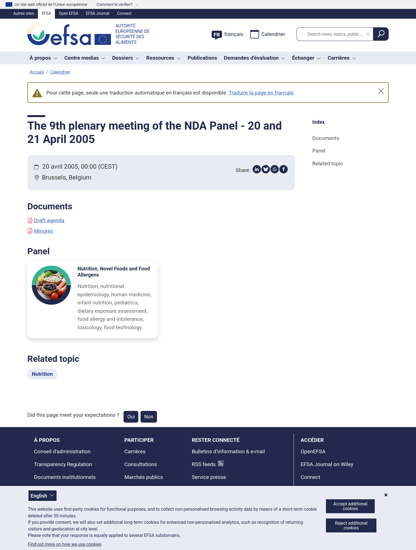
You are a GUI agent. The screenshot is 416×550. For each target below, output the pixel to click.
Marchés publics (143, 477)
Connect (124, 13)
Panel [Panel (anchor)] (318, 150)
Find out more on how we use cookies (64, 544)
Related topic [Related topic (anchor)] (327, 163)
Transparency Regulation (63, 464)
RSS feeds (204, 464)
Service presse (209, 477)
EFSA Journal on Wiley (327, 464)
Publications (202, 58)
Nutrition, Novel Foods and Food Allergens (114, 272)
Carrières (135, 451)
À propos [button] (44, 58)
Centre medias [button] (85, 58)
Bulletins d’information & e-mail (228, 451)
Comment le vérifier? (115, 4)
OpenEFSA (313, 451)
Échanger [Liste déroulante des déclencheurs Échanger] (306, 58)
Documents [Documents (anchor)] (325, 138)
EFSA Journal (97, 13)
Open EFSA (68, 13)
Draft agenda (45, 220)
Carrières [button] (342, 58)
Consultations (140, 464)
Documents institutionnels (65, 477)
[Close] (381, 91)
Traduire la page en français (261, 92)
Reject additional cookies (351, 525)
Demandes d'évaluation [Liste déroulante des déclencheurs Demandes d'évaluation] (255, 58)
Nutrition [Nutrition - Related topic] (42, 374)
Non (148, 417)
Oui (131, 417)
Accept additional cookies (350, 506)
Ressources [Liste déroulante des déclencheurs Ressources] (163, 58)
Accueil (37, 72)
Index (318, 122)
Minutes (40, 231)
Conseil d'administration (62, 451)
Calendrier (267, 34)
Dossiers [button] (125, 58)
